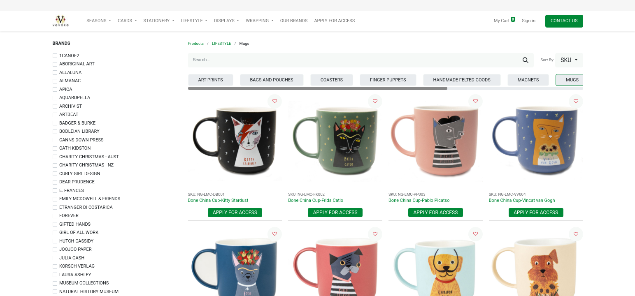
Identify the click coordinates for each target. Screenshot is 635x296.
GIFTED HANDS (75, 224)
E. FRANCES (71, 190)
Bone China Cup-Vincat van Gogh (522, 200)
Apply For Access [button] (235, 212)
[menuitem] (294, 21)
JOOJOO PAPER (75, 249)
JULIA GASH (71, 258)
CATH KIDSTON (75, 148)
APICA (65, 89)
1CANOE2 (69, 55)
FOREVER (69, 215)
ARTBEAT (68, 114)
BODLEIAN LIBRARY (79, 131)
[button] (569, 60)
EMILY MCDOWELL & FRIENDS (89, 198)
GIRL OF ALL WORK (78, 232)
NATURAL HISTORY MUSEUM (89, 291)
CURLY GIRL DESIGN (79, 173)
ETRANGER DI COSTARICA (86, 207)
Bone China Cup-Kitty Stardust (218, 200)
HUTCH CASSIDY (76, 241)
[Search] (525, 60)
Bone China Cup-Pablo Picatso (419, 200)
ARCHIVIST (70, 106)
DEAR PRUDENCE (77, 182)
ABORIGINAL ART (77, 64)
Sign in (528, 20)
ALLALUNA (70, 72)
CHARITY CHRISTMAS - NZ (86, 165)
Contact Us (564, 20)
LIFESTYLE (221, 43)
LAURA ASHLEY (75, 275)
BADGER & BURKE (77, 123)
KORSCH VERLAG (77, 266)
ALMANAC (70, 80)
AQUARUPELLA (74, 97)
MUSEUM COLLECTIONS (84, 283)
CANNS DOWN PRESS (81, 140)
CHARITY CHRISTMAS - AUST (89, 157)
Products (196, 43)
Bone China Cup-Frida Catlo (315, 200)
